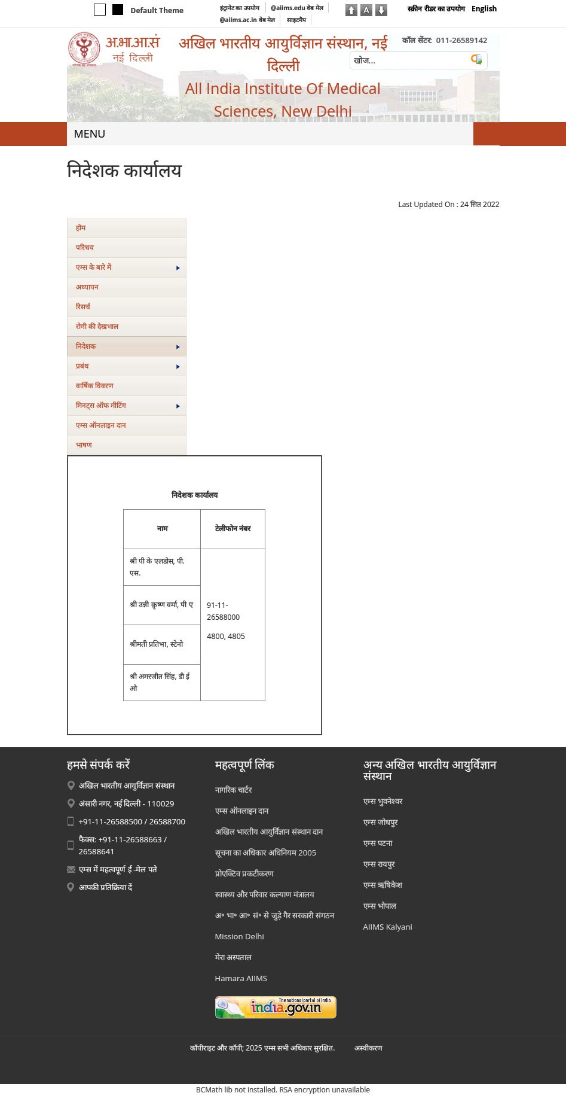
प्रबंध (128, 366)
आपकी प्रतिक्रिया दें (106, 887)
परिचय (85, 247)
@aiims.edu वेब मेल (297, 8)
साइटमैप (296, 20)
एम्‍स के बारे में (128, 267)
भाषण (84, 445)
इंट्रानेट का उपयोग (240, 8)
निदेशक (128, 346)
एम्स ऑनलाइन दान (101, 425)
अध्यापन (87, 287)
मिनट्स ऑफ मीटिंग (128, 405)
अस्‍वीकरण (368, 1048)
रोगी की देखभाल (97, 326)
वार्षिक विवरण (95, 385)
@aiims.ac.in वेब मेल (248, 20)
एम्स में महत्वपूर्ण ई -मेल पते (118, 869)
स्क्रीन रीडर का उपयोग (436, 9)
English (484, 9)
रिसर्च (83, 307)
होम (80, 228)
